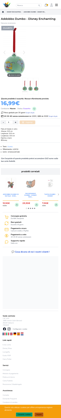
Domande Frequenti (10, 399)
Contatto (6, 395)
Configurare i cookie (20, 329)
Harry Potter (7, 359)
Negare (39, 414)
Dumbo (10, 147)
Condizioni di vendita (10, 402)
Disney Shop (7, 348)
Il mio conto (7, 345)
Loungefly (6, 352)
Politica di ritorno (9, 377)
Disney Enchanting (14, 12)
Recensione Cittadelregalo (12, 384)
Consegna (6, 370)
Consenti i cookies (24, 414)
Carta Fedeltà (8, 381)
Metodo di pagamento (10, 373)
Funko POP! (7, 355)
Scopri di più (30, 113)
